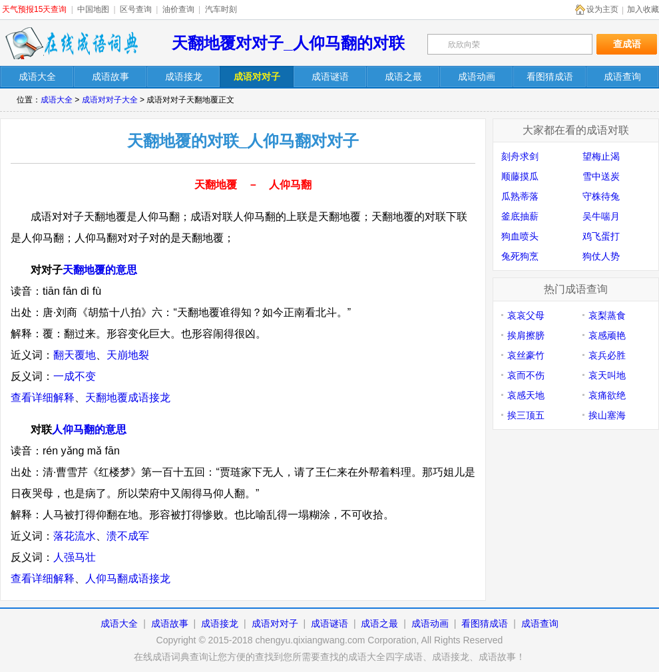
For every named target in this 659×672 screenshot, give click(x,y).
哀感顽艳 (607, 335)
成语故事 (169, 623)
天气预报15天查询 (34, 9)
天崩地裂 (128, 355)
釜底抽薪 (520, 216)
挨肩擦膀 (526, 335)
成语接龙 (219, 623)
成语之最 (379, 623)
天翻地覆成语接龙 (127, 397)
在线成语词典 (71, 43)
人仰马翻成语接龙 (127, 578)
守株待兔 (601, 196)
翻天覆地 (74, 355)
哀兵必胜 (607, 355)
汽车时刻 (221, 9)
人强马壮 (74, 557)
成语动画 (430, 623)
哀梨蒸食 (607, 315)
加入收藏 (643, 9)
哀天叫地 (607, 375)
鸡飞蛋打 (601, 236)
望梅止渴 (601, 156)
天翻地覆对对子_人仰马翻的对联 (288, 43)
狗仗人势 (601, 256)
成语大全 (57, 99)
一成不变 (74, 376)
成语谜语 (329, 623)
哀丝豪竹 (526, 355)
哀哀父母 (526, 315)
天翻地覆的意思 (100, 269)
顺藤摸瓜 (520, 176)
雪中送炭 (601, 176)
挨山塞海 (607, 415)
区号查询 (136, 9)
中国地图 (93, 9)
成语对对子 (275, 623)
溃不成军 (128, 536)
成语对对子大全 (110, 99)
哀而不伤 (526, 375)
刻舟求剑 (520, 156)
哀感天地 (526, 395)
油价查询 (178, 9)
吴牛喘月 (601, 216)
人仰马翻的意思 (89, 429)
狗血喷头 (520, 236)
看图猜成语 (484, 623)
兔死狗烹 (520, 256)
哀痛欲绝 (607, 395)
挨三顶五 (526, 415)
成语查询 (539, 623)
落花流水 (74, 536)
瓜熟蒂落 (520, 196)
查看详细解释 (43, 397)
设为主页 (602, 9)
